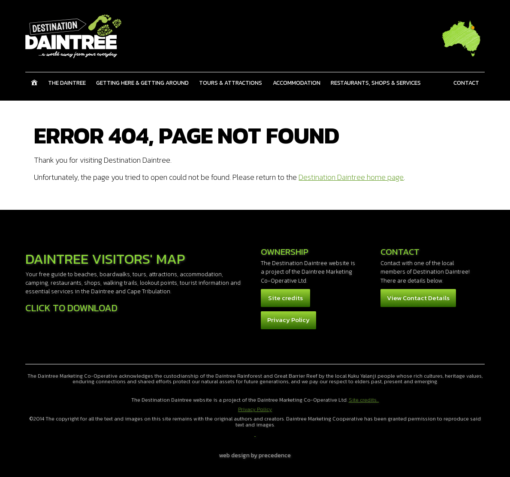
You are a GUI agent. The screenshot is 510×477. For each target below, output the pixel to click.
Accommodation (296, 82)
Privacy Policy (288, 320)
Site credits (285, 298)
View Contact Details (418, 298)
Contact (466, 82)
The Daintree (67, 82)
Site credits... (364, 400)
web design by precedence (255, 455)
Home (34, 82)
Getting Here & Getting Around (142, 82)
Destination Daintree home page (351, 177)
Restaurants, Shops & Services (376, 82)
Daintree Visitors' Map (105, 258)
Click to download (71, 308)
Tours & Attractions (230, 82)
